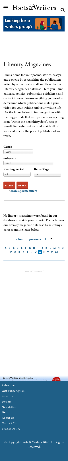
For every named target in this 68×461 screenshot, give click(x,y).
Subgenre (9, 158)
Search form (63, 10)
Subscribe (8, 385)
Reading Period (13, 169)
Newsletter (9, 407)
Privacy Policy (11, 428)
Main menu (6, 7)
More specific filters (23, 190)
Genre (7, 146)
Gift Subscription (13, 391)
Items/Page (41, 169)
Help (5, 412)
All (56, 252)
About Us (8, 418)
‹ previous (34, 239)
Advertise (8, 396)
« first (20, 239)
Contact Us (9, 423)
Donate (6, 401)
